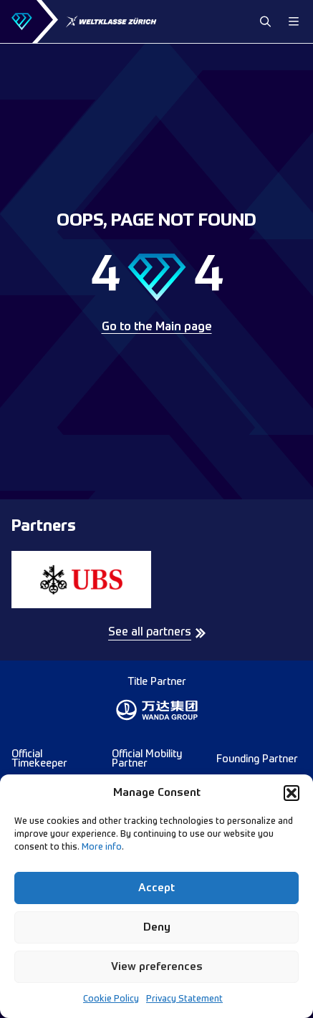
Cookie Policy (111, 999)
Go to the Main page (157, 327)
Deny (156, 927)
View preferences (157, 966)
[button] (291, 793)
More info (102, 847)
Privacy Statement (184, 999)
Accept (156, 888)
